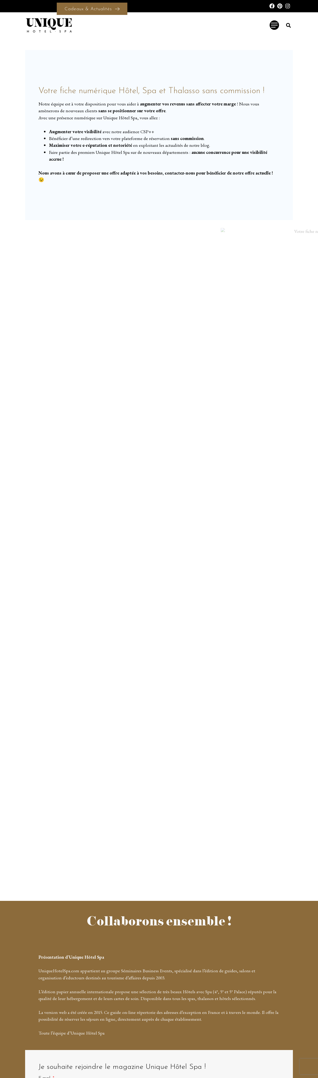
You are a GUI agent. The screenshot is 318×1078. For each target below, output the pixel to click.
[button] (288, 25)
